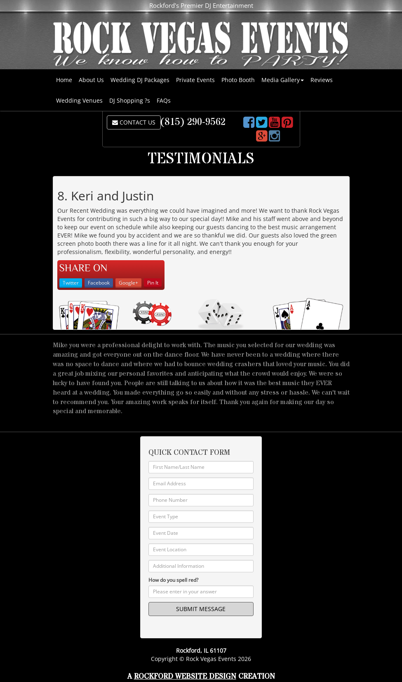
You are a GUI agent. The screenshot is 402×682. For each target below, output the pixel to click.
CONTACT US (133, 122)
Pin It (152, 282)
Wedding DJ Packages (139, 80)
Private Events (195, 80)
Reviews (321, 80)
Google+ (128, 282)
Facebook (99, 282)
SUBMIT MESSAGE (201, 609)
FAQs (164, 100)
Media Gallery (282, 80)
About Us (91, 80)
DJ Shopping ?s (129, 100)
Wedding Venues (79, 100)
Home (64, 80)
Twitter (71, 282)
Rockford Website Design (185, 676)
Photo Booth (238, 80)
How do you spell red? (173, 579)
